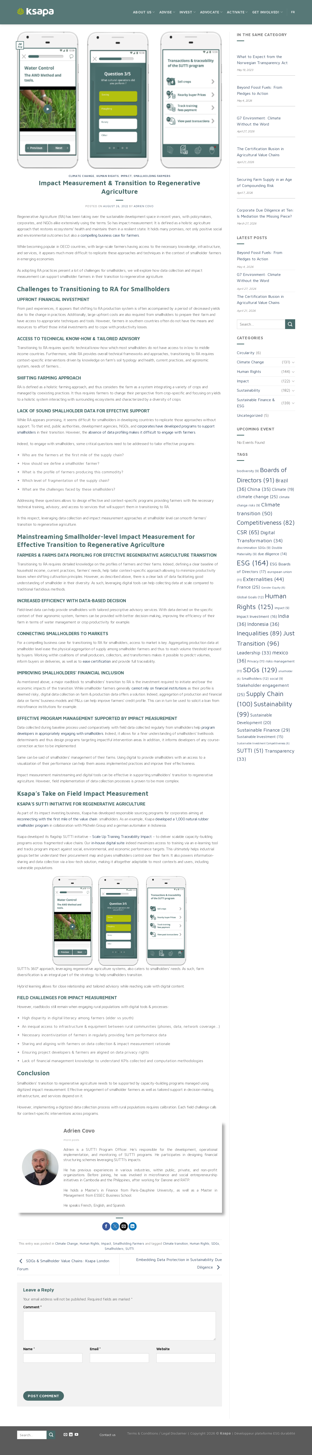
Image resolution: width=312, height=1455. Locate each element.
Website (163, 1349)
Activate (237, 12)
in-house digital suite (107, 843)
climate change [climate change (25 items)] (257, 496)
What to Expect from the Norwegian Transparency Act (262, 59)
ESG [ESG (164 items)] (253, 563)
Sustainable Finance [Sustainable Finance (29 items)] (263, 730)
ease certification (97, 661)
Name (29, 1349)
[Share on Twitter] (115, 1226)
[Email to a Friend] (124, 1226)
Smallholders (114, 1249)
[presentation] (60, 1377)
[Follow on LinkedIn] (71, 1435)
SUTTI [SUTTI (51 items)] (250, 750)
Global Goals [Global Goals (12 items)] (250, 597)
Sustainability (248, 390)
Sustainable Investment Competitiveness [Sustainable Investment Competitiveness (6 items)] (263, 743)
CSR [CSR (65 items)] (248, 532)
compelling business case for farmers (110, 235)
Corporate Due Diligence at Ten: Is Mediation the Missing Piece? (265, 213)
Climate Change (81, 175)
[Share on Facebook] (106, 1226)
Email (95, 1349)
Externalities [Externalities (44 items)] (263, 579)
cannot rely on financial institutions (158, 688)
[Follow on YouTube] (76, 1435)
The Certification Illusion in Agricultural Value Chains (260, 151)
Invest (188, 12)
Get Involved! (267, 12)
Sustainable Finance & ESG (256, 403)
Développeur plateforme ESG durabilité (264, 1433)
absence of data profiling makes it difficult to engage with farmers (141, 432)
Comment (32, 1307)
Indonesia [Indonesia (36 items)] (263, 624)
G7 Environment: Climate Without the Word (259, 121)
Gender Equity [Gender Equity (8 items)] (273, 587)
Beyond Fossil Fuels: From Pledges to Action (259, 90)
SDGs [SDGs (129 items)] (260, 670)
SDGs (215, 1243)
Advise (167, 12)
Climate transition (175, 1243)
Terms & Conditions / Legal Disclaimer (157, 1433)
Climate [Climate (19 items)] (283, 489)
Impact (126, 175)
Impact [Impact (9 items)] (282, 608)
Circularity (246, 352)
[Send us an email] (65, 1435)
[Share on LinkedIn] (133, 1226)
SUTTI (129, 1249)
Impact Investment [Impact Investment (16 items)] (257, 616)
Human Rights (107, 175)
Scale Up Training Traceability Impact (121, 836)
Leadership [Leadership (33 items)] (254, 652)
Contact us (108, 1435)
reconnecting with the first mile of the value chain (57, 819)
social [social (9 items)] (276, 678)
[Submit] (290, 324)
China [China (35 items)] (259, 489)
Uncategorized (249, 415)
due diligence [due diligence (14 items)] (272, 554)
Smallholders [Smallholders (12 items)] (255, 678)
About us (144, 12)
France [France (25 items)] (248, 587)
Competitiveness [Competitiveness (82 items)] (266, 522)
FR (293, 12)
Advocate (211, 12)
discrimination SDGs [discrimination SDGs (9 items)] (254, 548)
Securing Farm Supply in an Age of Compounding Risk (264, 182)
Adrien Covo (143, 206)
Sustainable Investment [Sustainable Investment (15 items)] (260, 736)
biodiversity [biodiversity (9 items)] (248, 471)
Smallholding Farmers (152, 175)
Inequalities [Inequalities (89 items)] (259, 633)
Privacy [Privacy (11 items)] (255, 661)
